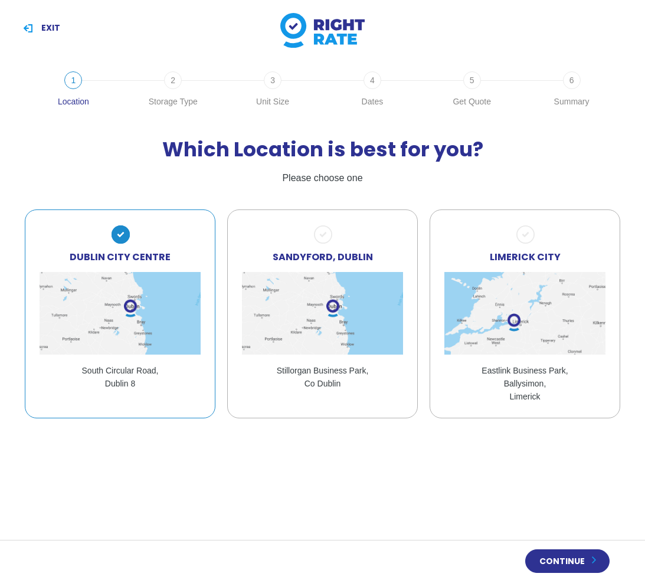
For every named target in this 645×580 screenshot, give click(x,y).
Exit (50, 28)
